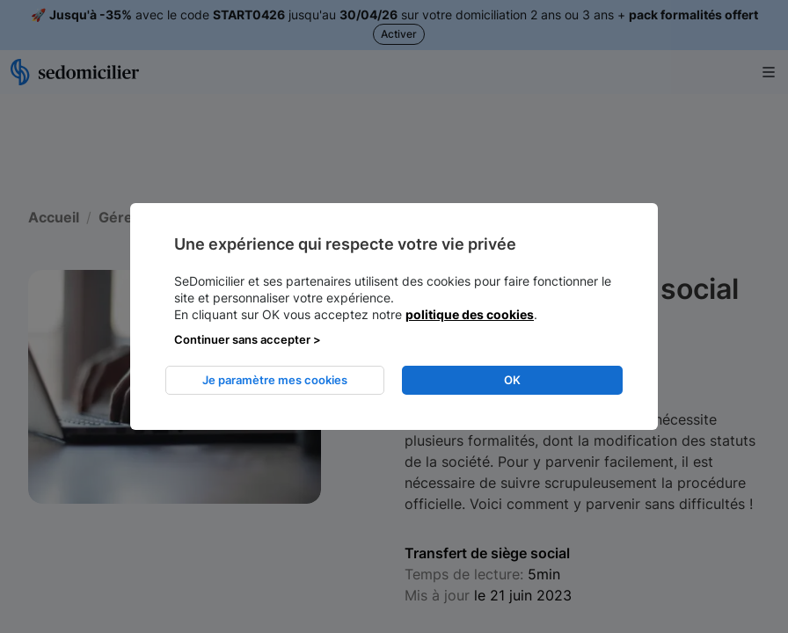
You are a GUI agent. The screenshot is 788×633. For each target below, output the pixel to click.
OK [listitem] (512, 380)
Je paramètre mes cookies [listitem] (274, 380)
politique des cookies (469, 314)
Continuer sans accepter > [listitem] (247, 339)
